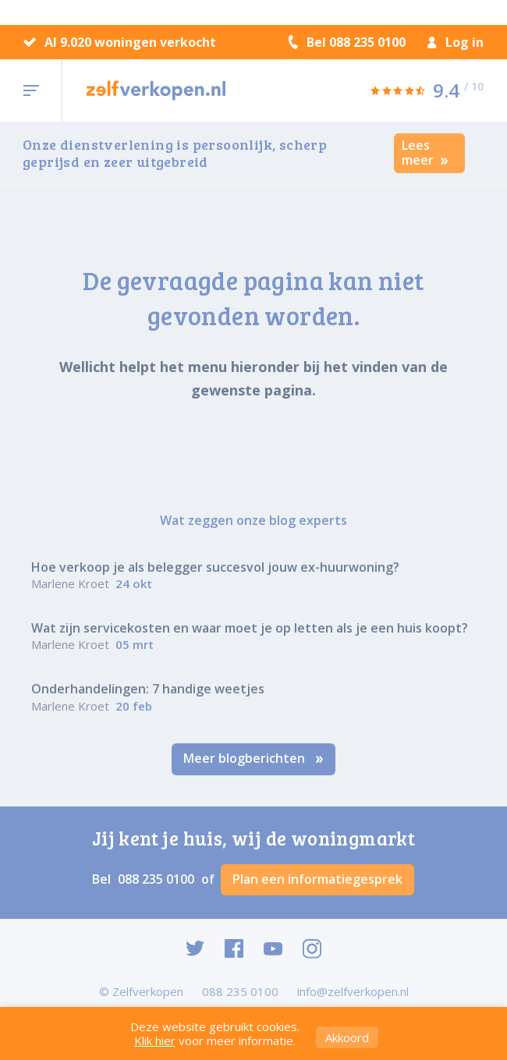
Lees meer (425, 152)
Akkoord (347, 1037)
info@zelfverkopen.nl (353, 991)
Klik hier (155, 1040)
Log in (455, 42)
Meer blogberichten (253, 758)
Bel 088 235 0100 (347, 42)
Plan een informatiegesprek (317, 879)
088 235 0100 (157, 879)
